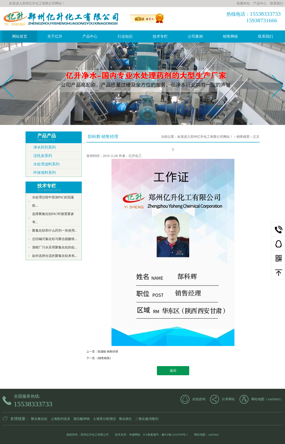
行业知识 (125, 36)
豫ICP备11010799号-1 (175, 434)
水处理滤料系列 (46, 164)
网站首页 (19, 36)
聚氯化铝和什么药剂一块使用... (54, 230)
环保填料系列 (44, 173)
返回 (173, 370)
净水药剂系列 (44, 147)
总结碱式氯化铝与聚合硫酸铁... (54, 239)
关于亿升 (54, 36)
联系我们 (265, 36)
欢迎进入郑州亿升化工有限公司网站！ (205, 136)
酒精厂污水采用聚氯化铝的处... (54, 247)
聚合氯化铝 (39, 419)
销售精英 (243, 136)
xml (270, 399)
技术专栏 (160, 36)
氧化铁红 (125, 419)
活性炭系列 (42, 156)
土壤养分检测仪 (104, 419)
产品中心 (89, 36)
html (277, 399)
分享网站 (228, 399)
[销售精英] (104, 358)
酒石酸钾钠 (81, 419)
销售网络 (230, 36)
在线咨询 (198, 399)
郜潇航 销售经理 (108, 351)
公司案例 (195, 36)
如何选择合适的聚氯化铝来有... (54, 256)
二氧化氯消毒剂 (146, 419)
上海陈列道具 (60, 419)
